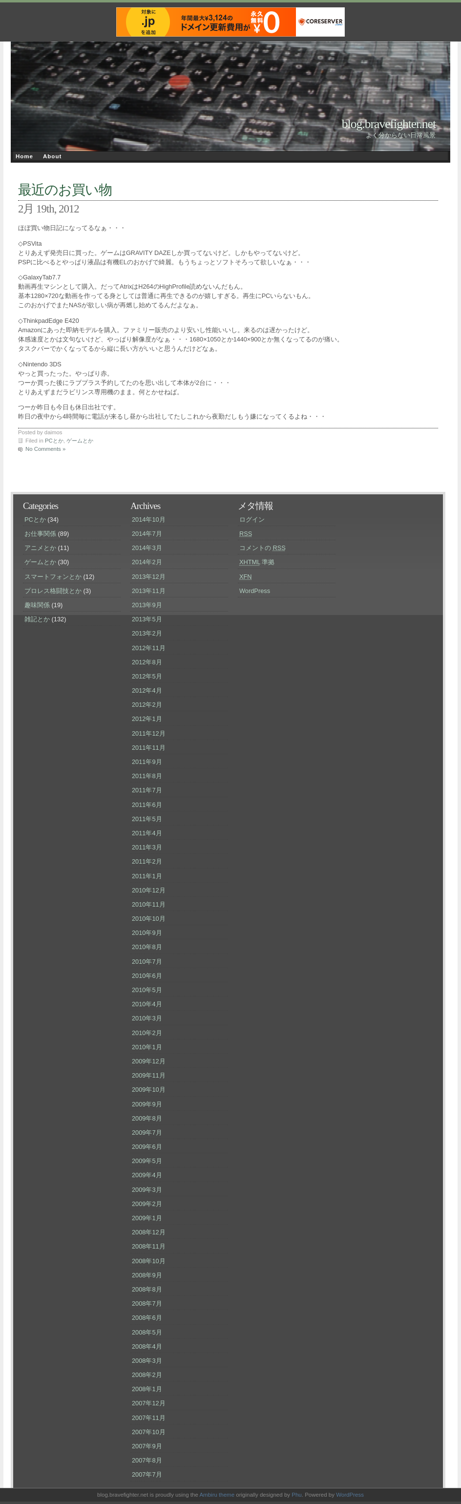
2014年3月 (147, 547)
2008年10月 (149, 1261)
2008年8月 (147, 1289)
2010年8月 (147, 947)
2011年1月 (147, 876)
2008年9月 (147, 1275)
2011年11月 (149, 747)
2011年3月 (147, 847)
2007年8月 (147, 1460)
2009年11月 (149, 1075)
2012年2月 (147, 704)
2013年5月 (147, 619)
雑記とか (37, 619)
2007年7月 (147, 1474)
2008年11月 (149, 1246)
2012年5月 (147, 676)
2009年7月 (147, 1132)
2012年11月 (149, 648)
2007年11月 (149, 1417)
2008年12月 (149, 1232)
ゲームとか (79, 441)
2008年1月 (147, 1389)
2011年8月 (147, 776)
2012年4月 (147, 690)
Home (24, 156)
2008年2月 (147, 1374)
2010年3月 (147, 1018)
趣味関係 (37, 605)
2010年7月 (147, 961)
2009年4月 (147, 1175)
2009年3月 (147, 1189)
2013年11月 (149, 590)
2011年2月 (147, 861)
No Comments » (45, 449)
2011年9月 (147, 761)
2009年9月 (147, 1104)
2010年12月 (149, 890)
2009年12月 (149, 1061)
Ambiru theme (216, 1495)
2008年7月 (147, 1303)
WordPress (254, 590)
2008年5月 (147, 1332)
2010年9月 (147, 932)
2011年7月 (147, 790)
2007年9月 (147, 1446)
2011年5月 (147, 819)
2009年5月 (147, 1161)
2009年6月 (147, 1146)
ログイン (252, 519)
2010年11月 (149, 904)
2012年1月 (147, 718)
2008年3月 (147, 1360)
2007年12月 (149, 1403)
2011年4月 (147, 833)
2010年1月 (147, 1047)
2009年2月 (147, 1203)
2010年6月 (147, 975)
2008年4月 (147, 1346)
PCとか (54, 441)
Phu (297, 1495)
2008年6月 (147, 1317)
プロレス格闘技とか (53, 590)
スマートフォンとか (53, 576)
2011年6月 (147, 804)
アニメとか (40, 547)
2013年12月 (149, 576)
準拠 (256, 562)
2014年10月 (149, 519)
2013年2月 (147, 633)
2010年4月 (147, 1004)
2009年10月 (149, 1089)
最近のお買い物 (65, 189)
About (52, 156)
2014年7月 (147, 533)
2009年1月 (147, 1218)
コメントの (262, 547)
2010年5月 (147, 990)
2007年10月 (149, 1432)
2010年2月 (147, 1033)
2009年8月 (147, 1118)
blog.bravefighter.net (389, 124)
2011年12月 (149, 733)
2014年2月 (147, 562)
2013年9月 (147, 605)
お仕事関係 (40, 533)
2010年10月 (149, 918)
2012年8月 (147, 662)
